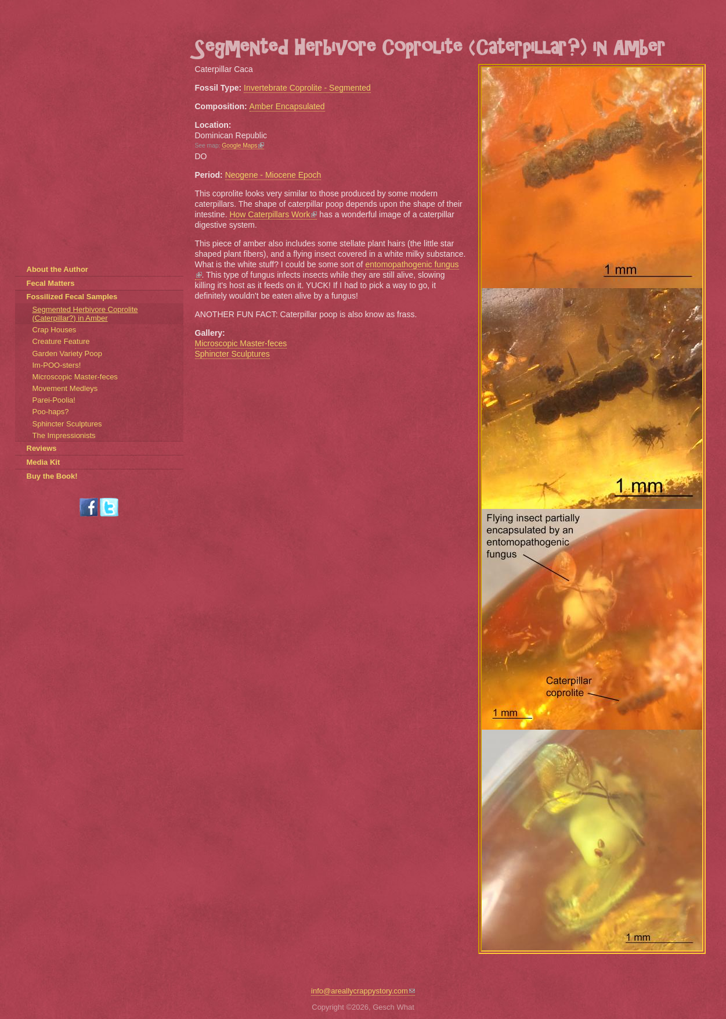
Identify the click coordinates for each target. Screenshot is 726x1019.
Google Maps (243, 145)
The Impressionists (64, 435)
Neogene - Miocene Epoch (273, 175)
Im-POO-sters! (56, 365)
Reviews (42, 448)
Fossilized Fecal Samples (72, 296)
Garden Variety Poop (67, 353)
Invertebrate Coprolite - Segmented (307, 87)
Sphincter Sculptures (232, 353)
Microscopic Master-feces (241, 343)
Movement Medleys (65, 388)
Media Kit (43, 462)
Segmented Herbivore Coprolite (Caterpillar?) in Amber (85, 313)
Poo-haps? (50, 411)
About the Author (57, 269)
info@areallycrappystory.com (363, 990)
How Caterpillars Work (273, 214)
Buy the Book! (52, 476)
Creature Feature (61, 341)
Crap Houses (54, 329)
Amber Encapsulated (287, 106)
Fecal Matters (51, 283)
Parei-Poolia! (53, 400)
